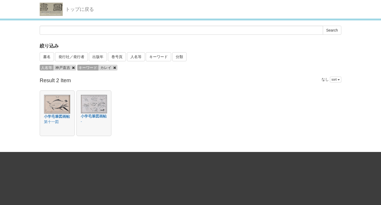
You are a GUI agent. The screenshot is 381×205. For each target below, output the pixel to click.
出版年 (97, 57)
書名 (47, 57)
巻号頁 (117, 57)
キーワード (158, 57)
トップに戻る (79, 9)
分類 (179, 57)
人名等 (136, 57)
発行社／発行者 (71, 57)
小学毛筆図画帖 (57, 116)
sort (336, 79)
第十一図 (51, 122)
